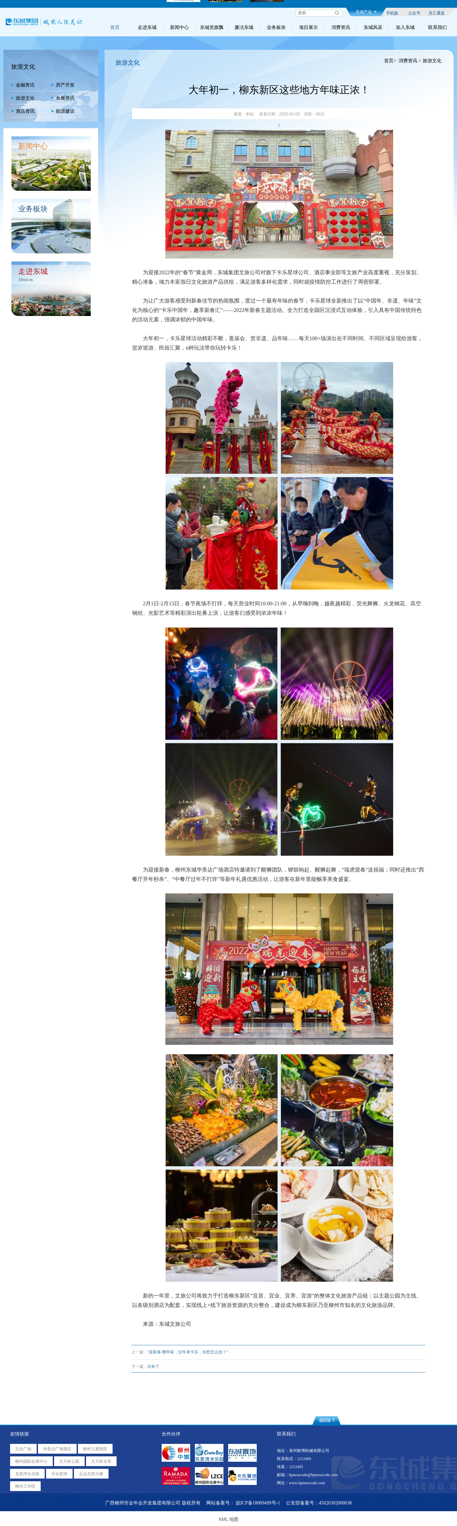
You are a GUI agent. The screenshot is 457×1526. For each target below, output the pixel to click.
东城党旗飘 (211, 27)
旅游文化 (23, 98)
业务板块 (276, 27)
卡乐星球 (59, 1473)
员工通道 (436, 13)
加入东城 (405, 27)
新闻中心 (179, 27)
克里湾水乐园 (27, 1473)
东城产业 (366, 11)
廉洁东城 (244, 27)
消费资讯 (340, 27)
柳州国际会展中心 (31, 1461)
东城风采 (373, 27)
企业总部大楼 (91, 1473)
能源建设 (63, 111)
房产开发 (63, 84)
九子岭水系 (101, 1461)
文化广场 (23, 1449)
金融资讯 (23, 84)
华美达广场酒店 (57, 1449)
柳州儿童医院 (95, 1449)
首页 (115, 27)
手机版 (392, 13)
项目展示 (308, 27)
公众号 (414, 13)
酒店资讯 (23, 111)
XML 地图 (228, 1519)
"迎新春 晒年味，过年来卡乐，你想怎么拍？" (187, 1352)
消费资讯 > (410, 60)
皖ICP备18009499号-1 (258, 1502)
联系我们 (437, 27)
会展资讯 (63, 98)
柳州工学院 (25, 1486)
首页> (390, 60)
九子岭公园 (69, 1461)
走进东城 (147, 27)
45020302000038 (335, 1502)
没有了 (153, 1366)
